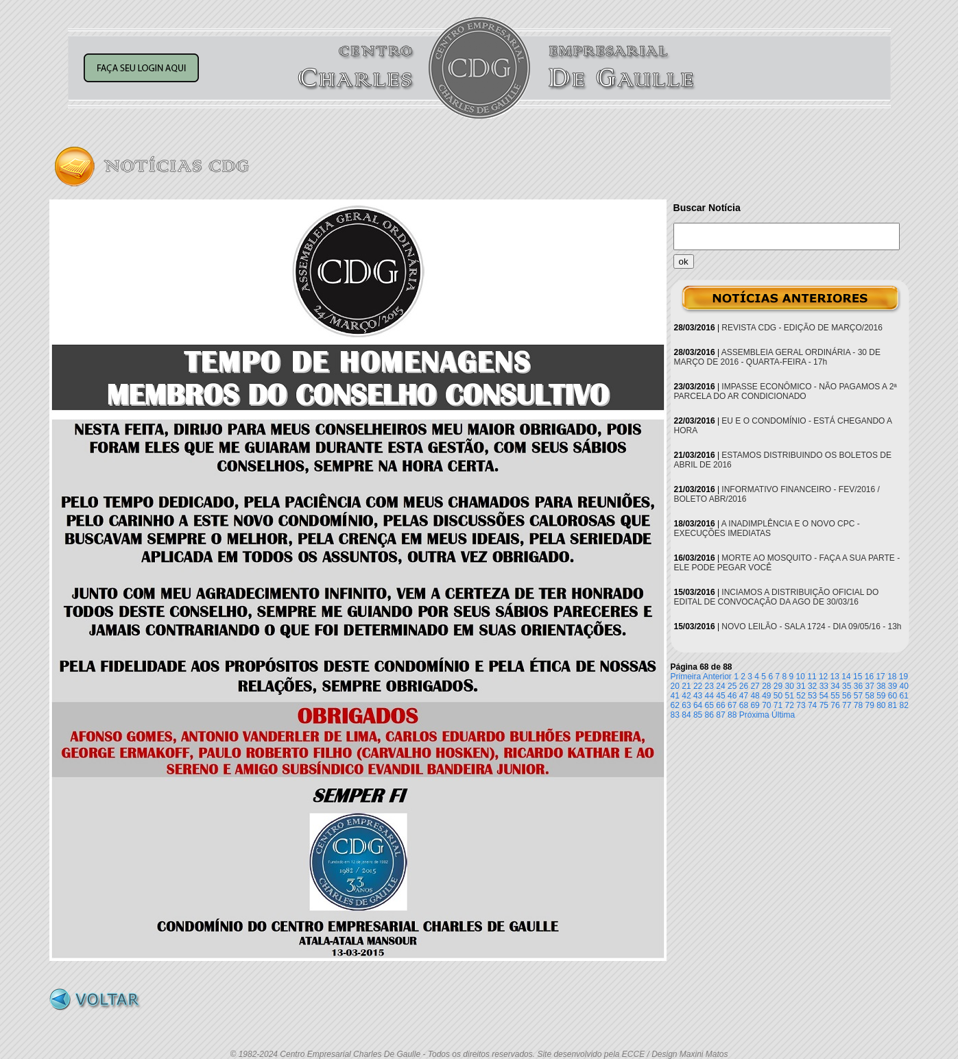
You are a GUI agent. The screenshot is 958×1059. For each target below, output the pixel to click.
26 (743, 686)
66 (720, 705)
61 (904, 696)
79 (869, 705)
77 (846, 705)
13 (834, 676)
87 (720, 715)
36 (858, 686)
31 (800, 686)
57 (858, 696)
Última (783, 715)
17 (880, 676)
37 (869, 686)
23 (709, 686)
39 (892, 686)
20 (675, 686)
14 (845, 676)
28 (766, 686)
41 (675, 696)
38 (880, 686)
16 (869, 676)
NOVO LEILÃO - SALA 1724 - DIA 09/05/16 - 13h (811, 626)
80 (880, 705)
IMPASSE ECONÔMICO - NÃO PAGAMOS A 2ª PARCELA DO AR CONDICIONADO (785, 391)
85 (697, 715)
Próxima (754, 715)
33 (823, 686)
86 (709, 715)
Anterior (717, 676)
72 (789, 705)
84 (686, 715)
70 (766, 705)
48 (754, 696)
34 (834, 686)
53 (812, 696)
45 (720, 696)
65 (709, 705)
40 (904, 686)
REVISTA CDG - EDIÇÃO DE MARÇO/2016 (802, 327)
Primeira (686, 676)
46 (732, 696)
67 (732, 705)
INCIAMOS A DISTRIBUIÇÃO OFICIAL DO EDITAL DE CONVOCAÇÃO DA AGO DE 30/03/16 (776, 597)
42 (686, 696)
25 (732, 686)
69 (754, 705)
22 (697, 686)
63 (686, 705)
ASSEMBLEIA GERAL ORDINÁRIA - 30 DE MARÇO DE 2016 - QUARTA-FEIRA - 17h (777, 357)
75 (823, 705)
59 (880, 696)
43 (697, 696)
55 (834, 696)
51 (789, 696)
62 (675, 705)
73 (800, 705)
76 (834, 705)
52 (800, 696)
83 (675, 715)
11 (811, 676)
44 (709, 696)
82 (904, 705)
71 (778, 705)
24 (720, 686)
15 (857, 676)
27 (754, 686)
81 (892, 705)
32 (812, 686)
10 (800, 676)
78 (858, 705)
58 (869, 696)
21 (686, 686)
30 (789, 686)
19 (903, 676)
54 (823, 696)
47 (743, 696)
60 (892, 696)
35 (846, 686)
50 (778, 696)
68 (743, 705)
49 (766, 696)
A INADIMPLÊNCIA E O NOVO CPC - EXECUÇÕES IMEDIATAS (767, 528)
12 (823, 676)
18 (891, 676)
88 (732, 715)
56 (846, 696)
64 (697, 705)
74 (812, 705)
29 (778, 686)
